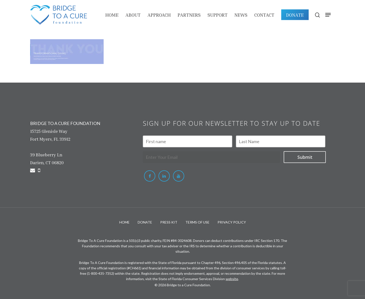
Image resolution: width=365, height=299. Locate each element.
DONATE (295, 14)
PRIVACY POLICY (232, 222)
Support (217, 14)
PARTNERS (189, 14)
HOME (112, 14)
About (133, 14)
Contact (264, 14)
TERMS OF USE (197, 222)
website (232, 279)
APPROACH (159, 14)
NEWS (240, 14)
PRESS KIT (168, 222)
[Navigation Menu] (328, 14)
